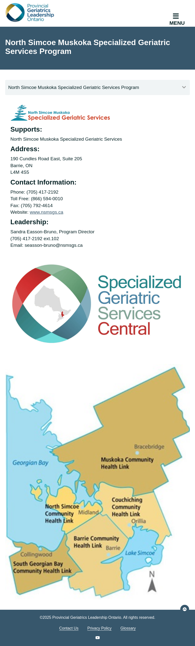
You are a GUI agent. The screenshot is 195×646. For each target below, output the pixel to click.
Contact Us (68, 628)
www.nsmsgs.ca (46, 212)
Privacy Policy (99, 628)
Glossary (128, 628)
